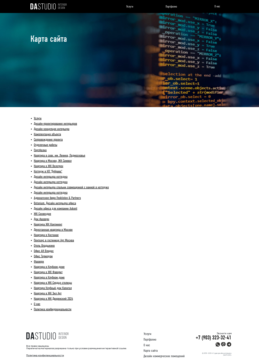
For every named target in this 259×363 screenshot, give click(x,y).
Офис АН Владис (44, 251)
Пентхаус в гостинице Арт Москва (54, 240)
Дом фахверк (41, 219)
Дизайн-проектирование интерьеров (55, 124)
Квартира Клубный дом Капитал (53, 288)
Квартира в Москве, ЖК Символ (53, 161)
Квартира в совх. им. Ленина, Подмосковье (59, 155)
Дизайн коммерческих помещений (164, 356)
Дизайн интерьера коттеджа (50, 177)
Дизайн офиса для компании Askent (55, 208)
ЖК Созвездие (42, 214)
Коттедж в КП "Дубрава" (48, 171)
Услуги (129, 6)
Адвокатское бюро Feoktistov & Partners (57, 198)
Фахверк (39, 261)
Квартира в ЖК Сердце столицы (53, 283)
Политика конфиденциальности (52, 309)
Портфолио (171, 6)
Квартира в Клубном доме (49, 267)
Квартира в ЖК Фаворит (48, 272)
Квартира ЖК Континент (48, 224)
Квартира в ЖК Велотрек (48, 166)
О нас (217, 6)
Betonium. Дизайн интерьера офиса (55, 203)
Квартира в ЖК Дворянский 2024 (53, 299)
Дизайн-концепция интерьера (51, 129)
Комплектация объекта (47, 134)
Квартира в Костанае (46, 235)
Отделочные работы (45, 145)
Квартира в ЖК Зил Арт (48, 293)
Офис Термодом (43, 256)
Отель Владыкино (44, 246)
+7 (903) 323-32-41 (213, 338)
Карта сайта (151, 351)
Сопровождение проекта (48, 139)
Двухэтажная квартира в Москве (53, 230)
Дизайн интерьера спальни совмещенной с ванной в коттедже (71, 187)
